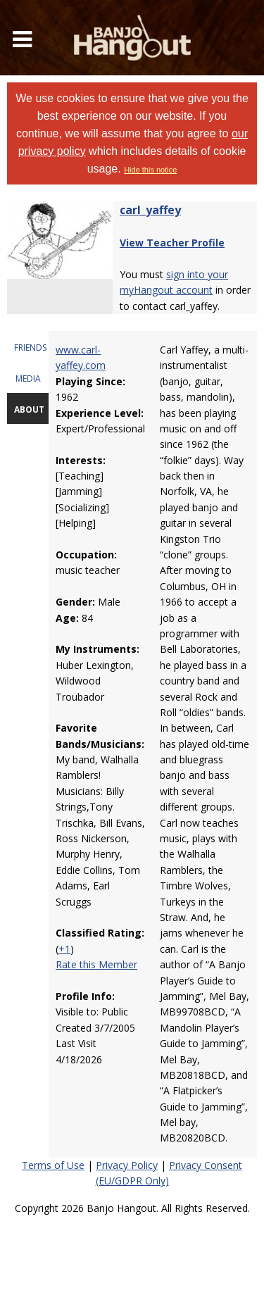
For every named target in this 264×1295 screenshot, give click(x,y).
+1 (64, 949)
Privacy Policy (127, 1165)
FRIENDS (30, 348)
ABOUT (29, 409)
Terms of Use (53, 1165)
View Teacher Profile (172, 242)
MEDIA (28, 378)
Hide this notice (150, 169)
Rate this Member (96, 964)
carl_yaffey (150, 210)
